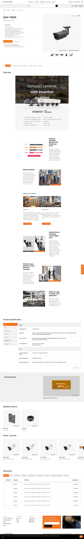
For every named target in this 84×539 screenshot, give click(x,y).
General (6, 337)
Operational (7, 330)
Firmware (66, 475)
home (4, 10)
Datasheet (17, 41)
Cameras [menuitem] (13, 10)
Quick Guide (40, 475)
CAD (11, 475)
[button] (31, 2)
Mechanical (6, 344)
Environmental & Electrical (8, 340)
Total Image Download (74, 50)
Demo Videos (25, 65)
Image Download (63, 50)
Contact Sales (8, 41)
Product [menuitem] (28, 6)
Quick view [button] (17, 425)
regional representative (15, 45)
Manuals (6, 475)
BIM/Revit (47, 475)
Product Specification (16, 65)
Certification (17, 475)
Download (40, 65)
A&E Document (32, 475)
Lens (5, 327)
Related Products (33, 65)
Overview (8, 65)
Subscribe (48, 526)
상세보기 (2, 537)
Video (5, 324)
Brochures (24, 475)
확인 (81, 536)
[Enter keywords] (44, 6)
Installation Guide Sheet (56, 475)
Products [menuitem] (8, 10)
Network (6, 334)
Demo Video (28, 223)
